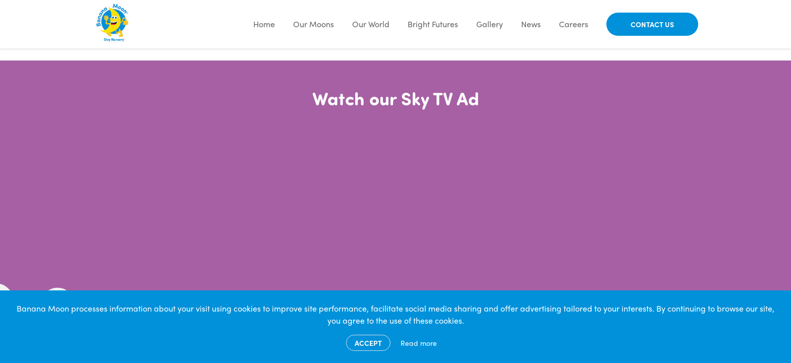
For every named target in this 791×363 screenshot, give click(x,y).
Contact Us (652, 24)
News (531, 24)
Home (264, 24)
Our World (370, 24)
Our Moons (313, 24)
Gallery (489, 24)
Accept (368, 343)
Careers (573, 24)
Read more (419, 343)
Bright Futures (433, 24)
